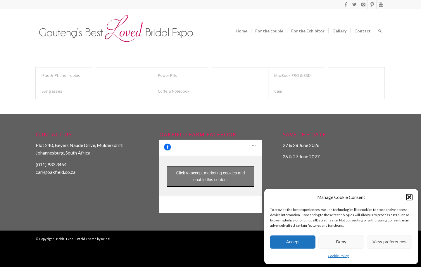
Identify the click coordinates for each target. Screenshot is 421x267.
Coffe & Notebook (173, 91)
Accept (293, 241)
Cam (278, 91)
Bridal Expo (64, 239)
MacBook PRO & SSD (292, 75)
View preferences (390, 241)
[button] (409, 197)
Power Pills (167, 75)
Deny (341, 241)
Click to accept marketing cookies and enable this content (210, 176)
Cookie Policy (338, 256)
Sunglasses (52, 91)
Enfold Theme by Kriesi (92, 239)
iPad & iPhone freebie (61, 75)
